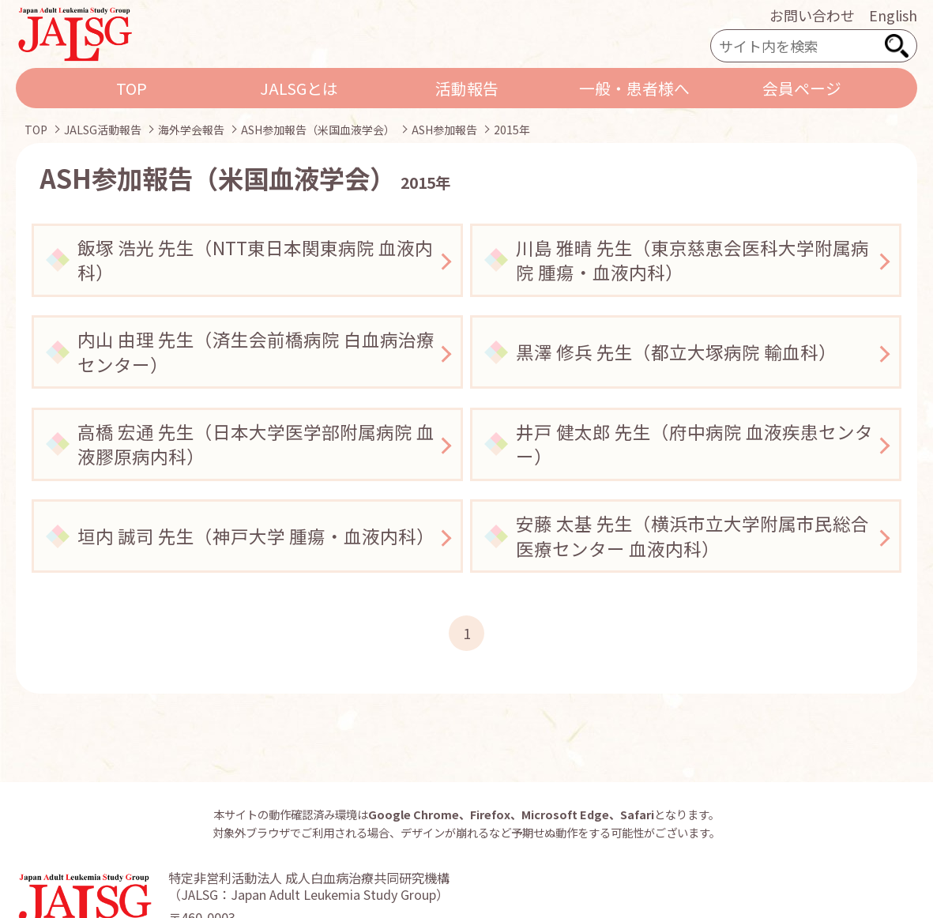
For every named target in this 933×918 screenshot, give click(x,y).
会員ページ (801, 88)
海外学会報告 (191, 129)
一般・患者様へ (634, 88)
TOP (131, 88)
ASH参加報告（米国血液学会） (318, 129)
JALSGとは (299, 88)
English (893, 15)
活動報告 (466, 88)
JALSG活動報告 (102, 129)
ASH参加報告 (444, 129)
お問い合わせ (812, 15)
